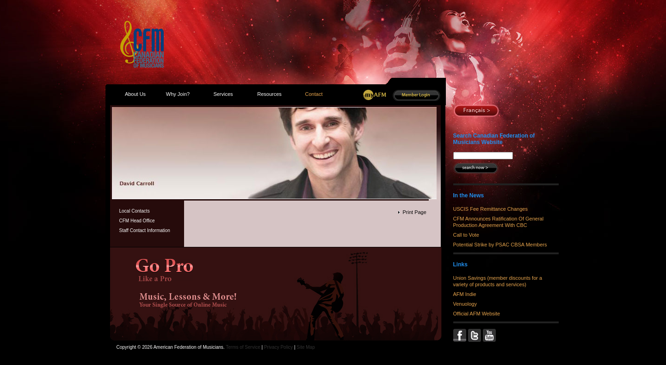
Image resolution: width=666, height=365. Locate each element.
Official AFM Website (476, 313)
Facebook (460, 335)
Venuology (465, 304)
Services (223, 94)
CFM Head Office (137, 220)
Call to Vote (466, 235)
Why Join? (178, 94)
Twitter (475, 335)
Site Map (305, 347)
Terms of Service (243, 347)
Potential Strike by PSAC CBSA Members (500, 244)
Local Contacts (134, 211)
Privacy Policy (278, 347)
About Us (135, 94)
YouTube (490, 335)
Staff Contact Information (144, 230)
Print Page (414, 212)
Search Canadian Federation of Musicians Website (494, 138)
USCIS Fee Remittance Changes (490, 209)
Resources (269, 94)
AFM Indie (464, 294)
